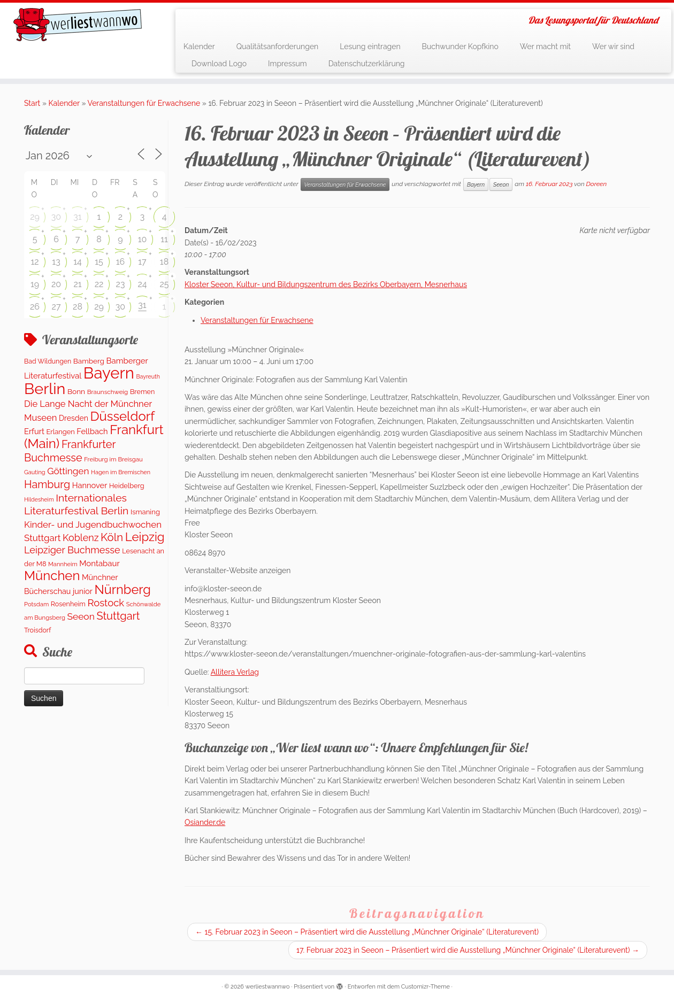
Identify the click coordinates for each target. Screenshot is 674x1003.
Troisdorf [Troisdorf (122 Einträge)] (37, 630)
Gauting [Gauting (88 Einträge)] (34, 472)
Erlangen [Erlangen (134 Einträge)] (61, 432)
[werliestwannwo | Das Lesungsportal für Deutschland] (78, 24)
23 (120, 284)
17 (142, 262)
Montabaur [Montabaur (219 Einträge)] (99, 563)
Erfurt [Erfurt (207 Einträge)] (34, 431)
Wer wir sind (613, 46)
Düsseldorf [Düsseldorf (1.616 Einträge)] (122, 416)
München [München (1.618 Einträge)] (52, 575)
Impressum (287, 63)
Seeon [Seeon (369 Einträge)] (80, 616)
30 (56, 217)
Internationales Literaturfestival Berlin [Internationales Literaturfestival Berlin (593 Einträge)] (76, 504)
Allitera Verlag (235, 672)
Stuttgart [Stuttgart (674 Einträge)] (118, 615)
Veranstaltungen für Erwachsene (144, 103)
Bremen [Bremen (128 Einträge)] (142, 392)
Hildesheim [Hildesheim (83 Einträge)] (39, 499)
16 (120, 262)
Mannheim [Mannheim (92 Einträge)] (63, 564)
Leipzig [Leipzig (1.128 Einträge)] (145, 537)
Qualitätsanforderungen (277, 46)
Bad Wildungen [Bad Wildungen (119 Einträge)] (47, 361)
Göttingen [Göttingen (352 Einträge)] (68, 471)
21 (77, 284)
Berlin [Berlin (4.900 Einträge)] (44, 389)
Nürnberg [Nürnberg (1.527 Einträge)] (122, 589)
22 (99, 284)
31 (77, 217)
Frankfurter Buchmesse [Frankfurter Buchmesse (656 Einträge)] (70, 451)
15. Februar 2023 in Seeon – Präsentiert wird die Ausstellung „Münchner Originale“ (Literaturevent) (367, 932)
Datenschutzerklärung (366, 63)
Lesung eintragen (370, 46)
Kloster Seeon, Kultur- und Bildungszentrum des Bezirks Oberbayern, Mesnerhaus (326, 284)
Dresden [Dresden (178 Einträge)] (73, 418)
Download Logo (219, 63)
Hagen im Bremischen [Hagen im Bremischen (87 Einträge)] (120, 472)
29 (35, 217)
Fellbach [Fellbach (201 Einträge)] (92, 431)
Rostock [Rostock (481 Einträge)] (105, 602)
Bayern (476, 184)
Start (32, 103)
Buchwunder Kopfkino (460, 46)
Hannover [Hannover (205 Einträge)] (90, 485)
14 (77, 262)
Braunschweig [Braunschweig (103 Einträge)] (107, 392)
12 (34, 262)
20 (56, 284)
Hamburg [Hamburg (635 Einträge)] (47, 484)
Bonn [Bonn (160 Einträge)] (76, 391)
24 (142, 284)
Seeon (501, 184)
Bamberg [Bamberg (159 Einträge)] (88, 361)
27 (56, 307)
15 (99, 262)
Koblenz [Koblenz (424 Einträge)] (81, 537)
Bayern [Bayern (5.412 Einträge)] (108, 373)
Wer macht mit (545, 46)
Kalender (199, 46)
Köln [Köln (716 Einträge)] (112, 537)
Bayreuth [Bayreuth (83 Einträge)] (147, 376)
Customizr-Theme (425, 986)
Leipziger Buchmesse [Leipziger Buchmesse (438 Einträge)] (72, 549)
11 (164, 239)
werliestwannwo (268, 986)
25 (163, 284)
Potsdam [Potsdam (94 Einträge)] (36, 604)
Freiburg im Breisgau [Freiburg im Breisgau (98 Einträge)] (113, 459)
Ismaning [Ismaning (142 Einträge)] (145, 512)
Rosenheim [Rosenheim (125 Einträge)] (68, 604)
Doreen (596, 184)
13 (56, 262)
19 (34, 284)
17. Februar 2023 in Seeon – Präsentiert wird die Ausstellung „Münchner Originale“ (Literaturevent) (467, 950)
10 (142, 239)
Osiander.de (205, 822)
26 (35, 307)
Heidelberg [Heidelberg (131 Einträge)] (126, 486)
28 (77, 307)
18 (164, 262)
